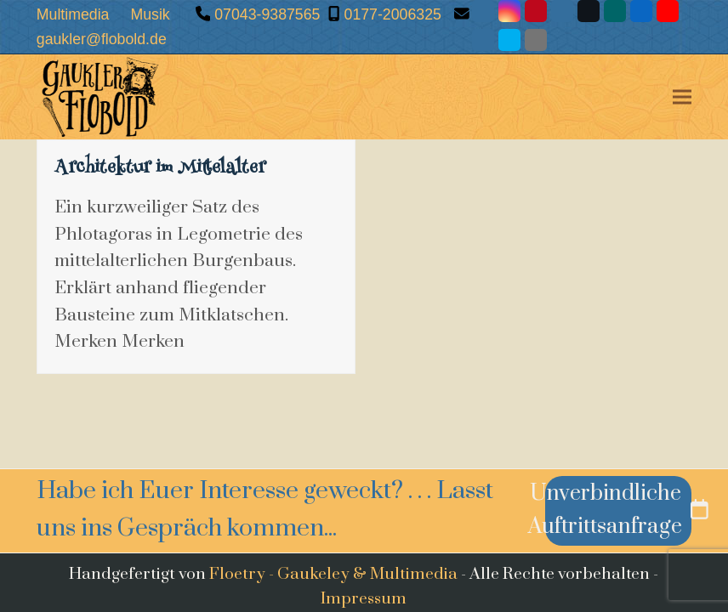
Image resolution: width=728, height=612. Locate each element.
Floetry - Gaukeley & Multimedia (333, 574)
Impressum (364, 598)
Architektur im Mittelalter (159, 169)
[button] (682, 97)
